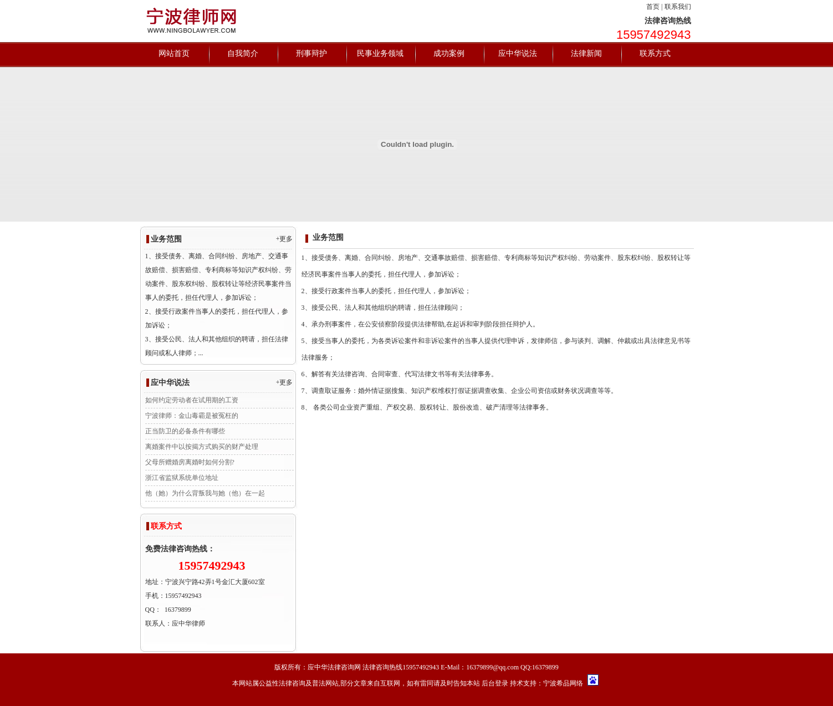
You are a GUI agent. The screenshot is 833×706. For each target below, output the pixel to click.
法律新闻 (586, 53)
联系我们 (678, 7)
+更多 (284, 239)
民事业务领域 (380, 53)
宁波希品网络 (563, 683)
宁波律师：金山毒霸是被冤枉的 (191, 415)
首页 (653, 7)
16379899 (178, 609)
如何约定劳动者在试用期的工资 (191, 400)
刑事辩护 (311, 53)
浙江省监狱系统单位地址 (181, 478)
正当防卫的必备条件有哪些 (185, 431)
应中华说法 (517, 53)
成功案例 (448, 53)
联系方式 (655, 53)
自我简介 (242, 53)
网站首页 (174, 53)
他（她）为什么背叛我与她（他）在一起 (205, 493)
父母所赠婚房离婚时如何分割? (189, 462)
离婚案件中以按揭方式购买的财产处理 (201, 447)
